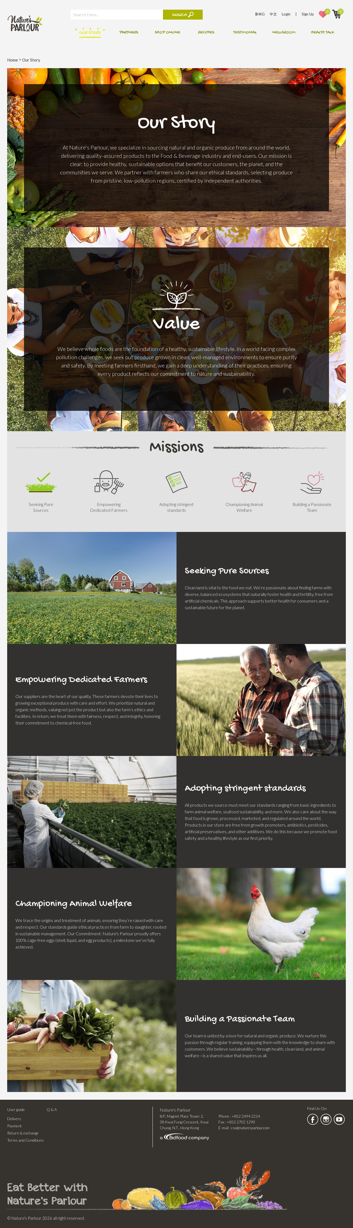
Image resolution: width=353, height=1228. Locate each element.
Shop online (167, 32)
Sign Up (308, 14)
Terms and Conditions (25, 1140)
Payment (14, 1125)
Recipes (206, 32)
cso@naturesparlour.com (250, 1128)
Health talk (322, 32)
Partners (128, 32)
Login (286, 14)
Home (12, 59)
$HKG (260, 14)
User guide (16, 1109)
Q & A (52, 1109)
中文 (273, 14)
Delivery (14, 1118)
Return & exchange (23, 1133)
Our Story (90, 33)
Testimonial (245, 32)
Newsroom (283, 32)
